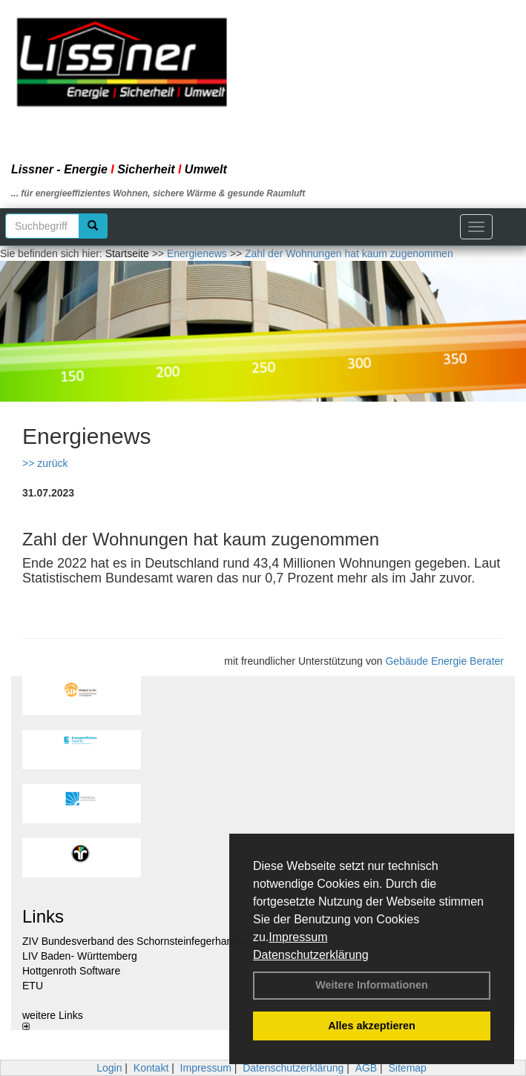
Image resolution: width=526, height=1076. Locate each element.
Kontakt (151, 1068)
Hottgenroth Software (71, 971)
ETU (32, 986)
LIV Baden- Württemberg (79, 956)
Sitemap (408, 1068)
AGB (366, 1068)
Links (43, 916)
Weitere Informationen (371, 985)
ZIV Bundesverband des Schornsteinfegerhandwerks (144, 941)
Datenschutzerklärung (311, 955)
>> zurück (45, 463)
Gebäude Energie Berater (444, 661)
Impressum (298, 937)
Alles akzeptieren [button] (371, 1026)
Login (109, 1068)
